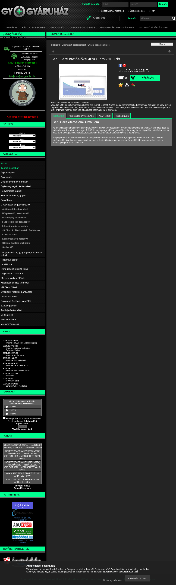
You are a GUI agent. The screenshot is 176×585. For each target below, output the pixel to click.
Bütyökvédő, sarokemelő (15, 213)
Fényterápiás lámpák (11, 191)
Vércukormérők (8, 319)
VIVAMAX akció (12, 381)
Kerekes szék (9, 234)
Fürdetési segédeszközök (16, 221)
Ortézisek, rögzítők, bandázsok (16, 292)
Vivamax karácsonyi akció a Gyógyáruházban (18, 349)
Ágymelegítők (8, 172)
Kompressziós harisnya (15, 238)
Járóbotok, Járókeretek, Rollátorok (21, 230)
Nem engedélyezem (112, 580)
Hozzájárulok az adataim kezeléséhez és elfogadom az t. (24, 421)
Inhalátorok (6, 264)
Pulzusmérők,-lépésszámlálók (16, 301)
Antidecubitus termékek (15, 209)
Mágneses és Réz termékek (15, 282)
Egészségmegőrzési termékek (16, 186)
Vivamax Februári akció (16, 360)
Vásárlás (148, 78)
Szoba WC (8, 247)
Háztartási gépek (9, 259)
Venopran (10, 376)
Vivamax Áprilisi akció (15, 355)
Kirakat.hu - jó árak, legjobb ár (22, 519)
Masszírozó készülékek (12, 278)
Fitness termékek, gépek (13, 195)
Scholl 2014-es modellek (16, 386)
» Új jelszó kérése (136, 11)
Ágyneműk (6, 177)
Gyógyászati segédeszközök (15, 204)
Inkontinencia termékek (15, 226)
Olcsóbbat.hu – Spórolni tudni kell (22, 541)
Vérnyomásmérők (10, 324)
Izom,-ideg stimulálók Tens (14, 269)
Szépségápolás (9, 305)
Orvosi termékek (9, 296)
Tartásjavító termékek (12, 310)
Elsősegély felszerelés (14, 217)
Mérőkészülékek (9, 287)
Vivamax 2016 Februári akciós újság (21, 343)
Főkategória (55, 45)
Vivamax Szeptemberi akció (18, 370)
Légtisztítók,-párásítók (12, 273)
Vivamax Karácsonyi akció (17, 365)
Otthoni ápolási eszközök (16, 243)
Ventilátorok (7, 315)
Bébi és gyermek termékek (14, 181)
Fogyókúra (6, 200)
